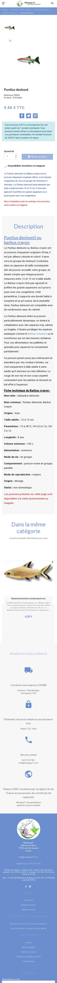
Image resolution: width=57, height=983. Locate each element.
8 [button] (34, 633)
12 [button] (50, 633)
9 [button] (38, 633)
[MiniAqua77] (28, 3)
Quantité (9, 151)
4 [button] (18, 633)
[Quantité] (10, 156)
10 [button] (42, 633)
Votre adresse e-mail (11, 979)
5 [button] (22, 633)
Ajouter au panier (37, 156)
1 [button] (6, 633)
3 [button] (14, 633)
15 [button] (30, 637)
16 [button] (34, 637)
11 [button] (46, 633)
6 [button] (26, 633)
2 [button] (10, 633)
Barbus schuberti (37, 333)
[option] (9, 28)
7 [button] (30, 633)
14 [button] (26, 637)
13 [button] (22, 637)
